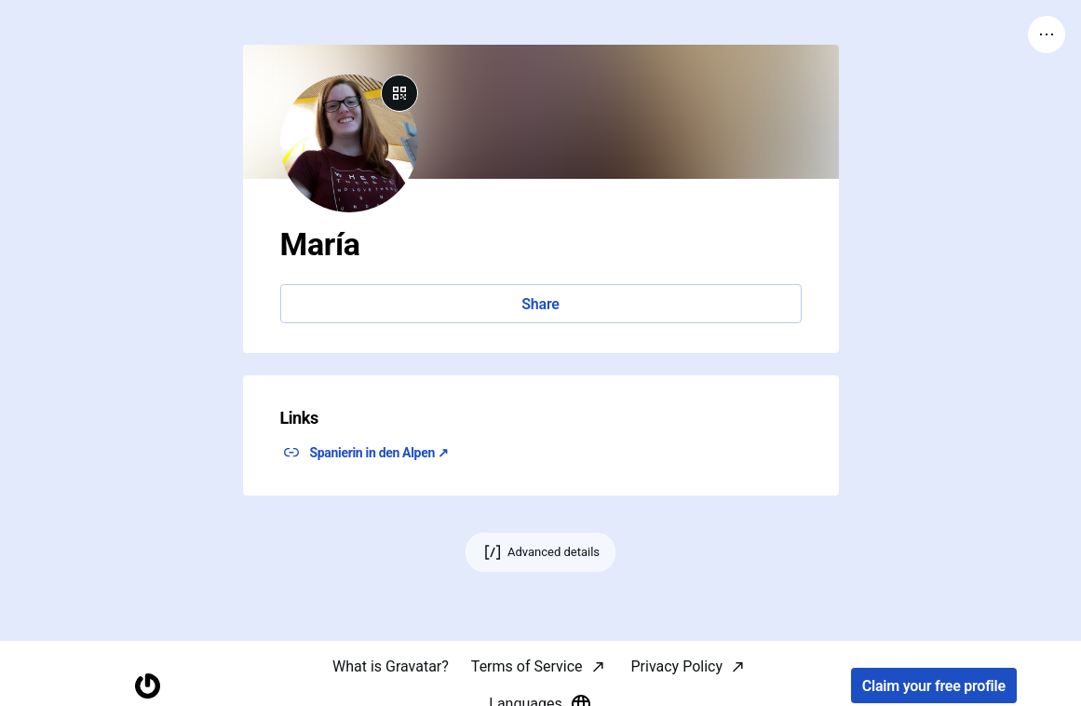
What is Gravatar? (390, 666)
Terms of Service (527, 666)
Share (540, 304)
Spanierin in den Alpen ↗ (379, 452)
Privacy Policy (677, 666)
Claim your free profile (934, 686)
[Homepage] (147, 686)
